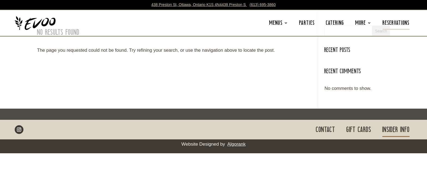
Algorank (236, 144)
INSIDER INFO (396, 131)
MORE (360, 24)
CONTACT (325, 131)
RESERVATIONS (396, 24)
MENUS (276, 24)
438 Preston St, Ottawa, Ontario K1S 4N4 (199, 4)
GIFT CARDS (358, 131)
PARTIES (307, 24)
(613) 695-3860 (263, 4)
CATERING (335, 24)
